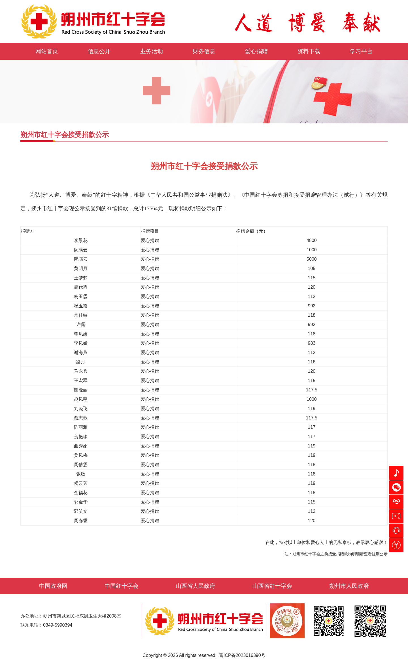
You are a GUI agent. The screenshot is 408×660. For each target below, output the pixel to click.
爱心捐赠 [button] (256, 51)
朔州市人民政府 (349, 586)
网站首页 (46, 51)
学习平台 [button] (361, 51)
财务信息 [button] (204, 51)
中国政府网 (53, 586)
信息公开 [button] (99, 51)
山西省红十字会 (272, 586)
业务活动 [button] (151, 51)
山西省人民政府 (195, 586)
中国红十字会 (122, 586)
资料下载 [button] (309, 51)
